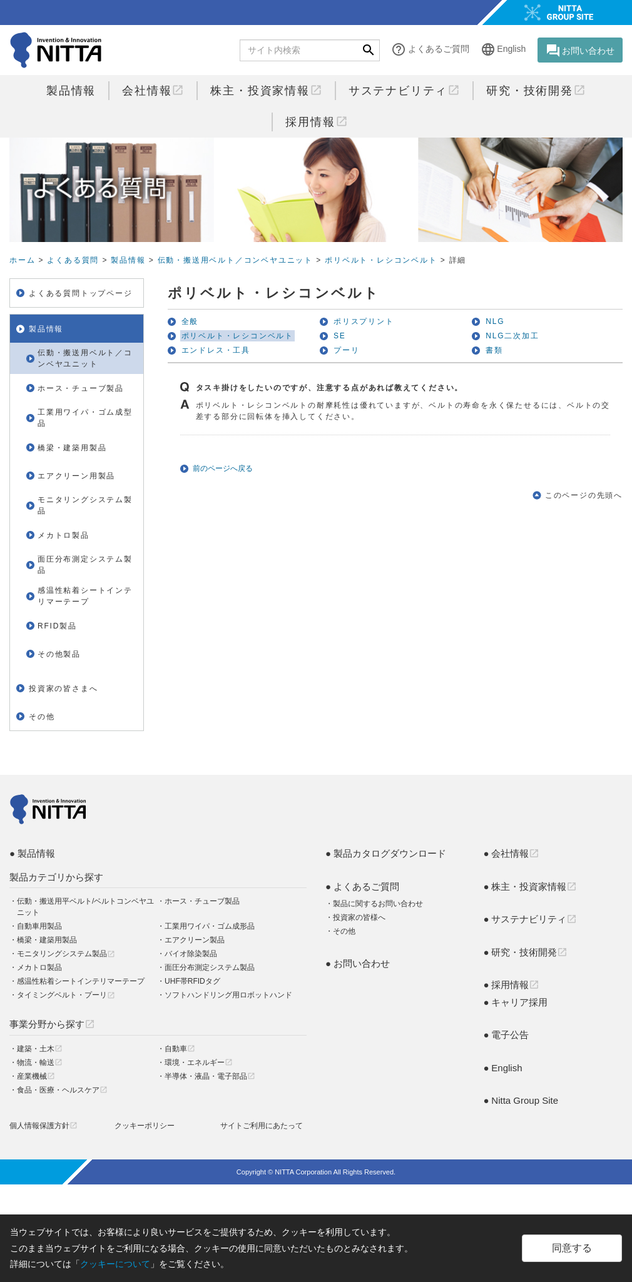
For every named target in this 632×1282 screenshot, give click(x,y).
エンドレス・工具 (215, 350)
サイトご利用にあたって (261, 1125)
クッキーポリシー (145, 1125)
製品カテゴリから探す (56, 877)
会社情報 (153, 90)
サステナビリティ (404, 90)
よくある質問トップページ (81, 293)
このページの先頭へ (584, 495)
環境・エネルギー (199, 1062)
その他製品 (59, 654)
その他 (41, 716)
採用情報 (316, 121)
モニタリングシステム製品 (85, 505)
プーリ (346, 350)
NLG (495, 321)
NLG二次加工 (512, 335)
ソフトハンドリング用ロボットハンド (228, 995)
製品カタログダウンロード (390, 853)
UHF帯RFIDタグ (192, 981)
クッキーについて (115, 1264)
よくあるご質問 (430, 49)
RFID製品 (57, 626)
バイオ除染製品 (191, 953)
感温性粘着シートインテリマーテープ (85, 596)
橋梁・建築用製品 (72, 447)
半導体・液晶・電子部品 (210, 1076)
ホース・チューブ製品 (81, 388)
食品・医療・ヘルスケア (62, 1090)
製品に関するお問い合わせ (378, 903)
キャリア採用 (519, 1002)
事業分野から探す (52, 1024)
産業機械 (36, 1076)
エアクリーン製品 (195, 940)
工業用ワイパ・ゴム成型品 (85, 418)
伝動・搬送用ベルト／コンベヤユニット (235, 260)
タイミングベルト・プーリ (66, 995)
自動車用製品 (39, 926)
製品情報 (71, 90)
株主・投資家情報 (266, 90)
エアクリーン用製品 (76, 476)
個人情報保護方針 (43, 1125)
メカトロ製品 (63, 535)
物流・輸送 (40, 1062)
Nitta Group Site (524, 1100)
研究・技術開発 (536, 90)
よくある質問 (73, 260)
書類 (494, 350)
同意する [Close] (572, 1248)
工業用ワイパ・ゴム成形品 (210, 926)
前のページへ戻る (223, 468)
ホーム (22, 260)
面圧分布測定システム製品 (85, 565)
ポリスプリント (364, 321)
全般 (190, 321)
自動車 (180, 1048)
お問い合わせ (580, 50)
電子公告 (510, 1034)
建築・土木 (40, 1048)
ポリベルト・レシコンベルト (381, 260)
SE (340, 335)
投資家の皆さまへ (63, 688)
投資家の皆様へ (359, 917)
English (503, 49)
